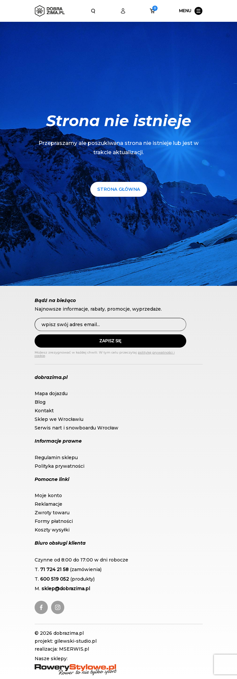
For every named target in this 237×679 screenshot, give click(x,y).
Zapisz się (110, 340)
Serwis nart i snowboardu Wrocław (76, 428)
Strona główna (118, 189)
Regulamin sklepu (56, 457)
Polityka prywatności (59, 466)
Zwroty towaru (52, 513)
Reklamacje (48, 504)
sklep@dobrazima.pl (66, 589)
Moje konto (48, 495)
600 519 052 (54, 579)
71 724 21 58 (54, 569)
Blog (40, 402)
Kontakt (44, 411)
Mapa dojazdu (51, 393)
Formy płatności (54, 521)
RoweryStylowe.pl (56, 667)
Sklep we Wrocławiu (59, 419)
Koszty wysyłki (52, 530)
